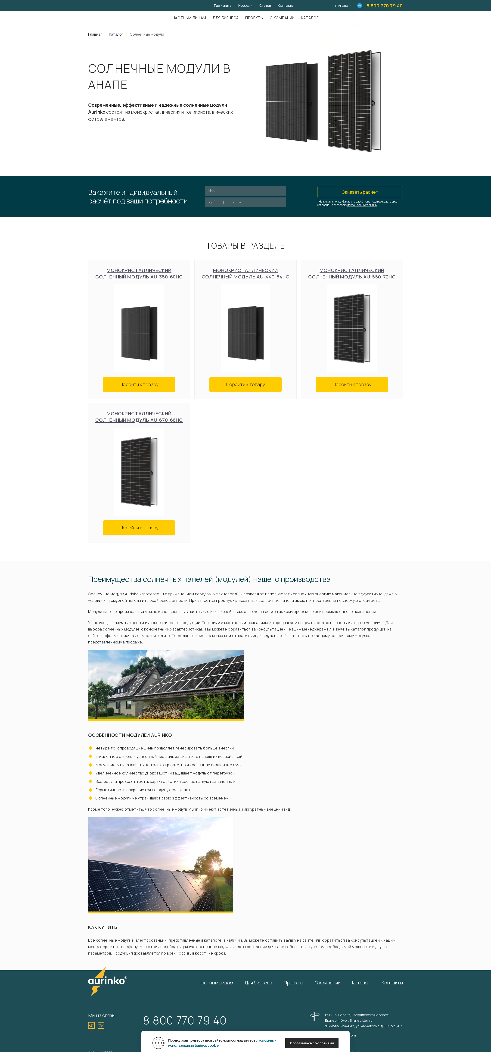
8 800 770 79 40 (385, 6)
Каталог (309, 17)
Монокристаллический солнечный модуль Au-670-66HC (139, 416)
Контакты (286, 5)
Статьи (265, 5)
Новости (245, 5)
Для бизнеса (226, 17)
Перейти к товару (139, 384)
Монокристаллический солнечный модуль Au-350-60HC (139, 273)
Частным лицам (189, 17)
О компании (282, 17)
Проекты (254, 17)
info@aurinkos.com (340, 1035)
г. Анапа (341, 5)
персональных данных (362, 205)
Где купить (222, 5)
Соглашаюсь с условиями (312, 1043)
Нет (355, 33)
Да (333, 33)
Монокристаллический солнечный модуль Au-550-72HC (352, 273)
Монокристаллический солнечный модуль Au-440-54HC (245, 273)
